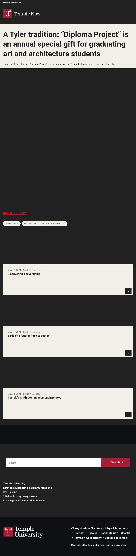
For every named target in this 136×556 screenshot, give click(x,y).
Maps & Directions (116, 528)
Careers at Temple (116, 537)
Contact (79, 533)
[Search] (53, 462)
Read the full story (14, 212)
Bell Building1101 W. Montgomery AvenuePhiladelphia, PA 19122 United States (24, 496)
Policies (92, 533)
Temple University (12, 3)
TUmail (78, 537)
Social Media (108, 533)
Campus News (12, 223)
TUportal (124, 533)
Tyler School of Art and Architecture (45, 223)
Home (6, 64)
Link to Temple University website (23, 532)
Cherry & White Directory (86, 528)
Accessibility (94, 537)
